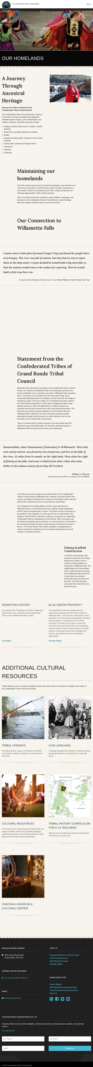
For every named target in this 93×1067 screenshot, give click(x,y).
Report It (53, 991)
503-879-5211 (23, 976)
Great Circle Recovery (59, 956)
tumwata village (55, 639)
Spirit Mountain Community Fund (63, 985)
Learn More (6, 639)
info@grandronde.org (13, 996)
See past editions (8, 1028)
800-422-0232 (10, 976)
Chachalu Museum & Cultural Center (64, 953)
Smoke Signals (56, 982)
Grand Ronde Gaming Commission (64, 988)
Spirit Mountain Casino (59, 959)
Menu (88, 4)
